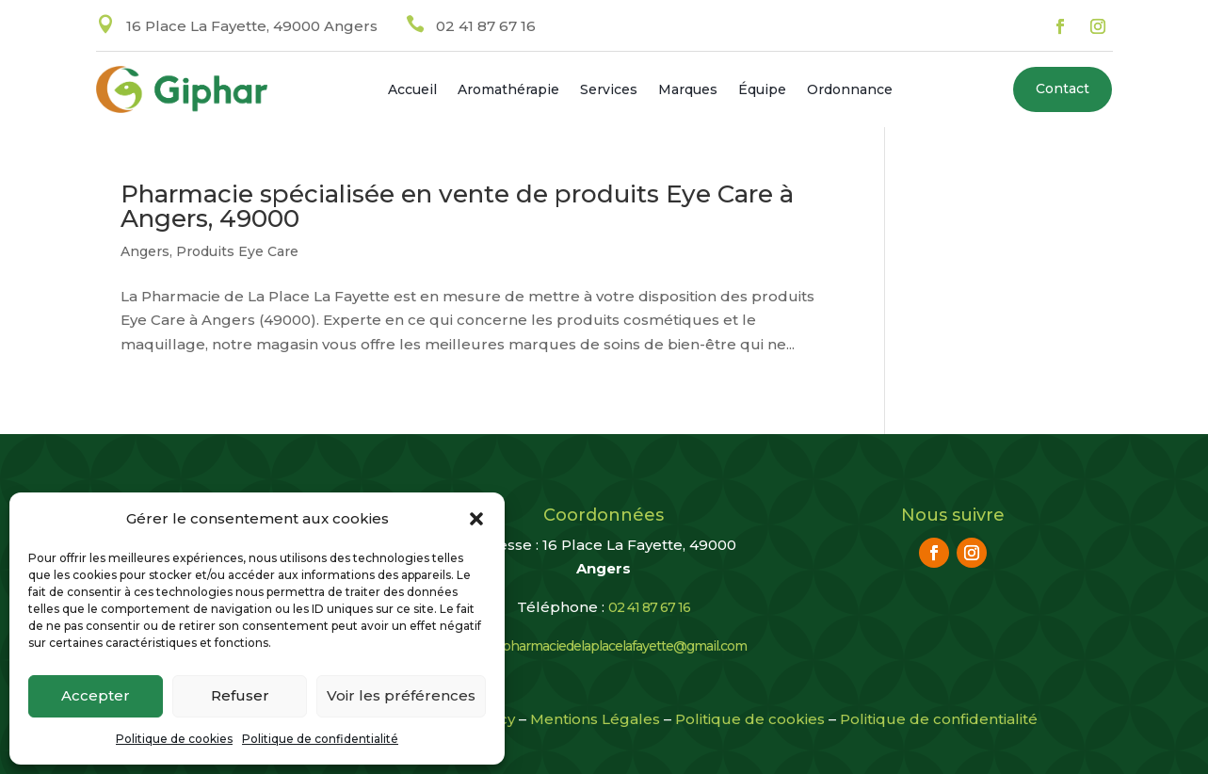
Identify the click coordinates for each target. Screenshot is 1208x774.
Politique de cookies (174, 739)
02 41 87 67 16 (486, 26)
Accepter (95, 695)
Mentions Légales (595, 719)
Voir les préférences (401, 695)
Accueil (412, 90)
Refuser (240, 695)
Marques (687, 90)
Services (608, 90)
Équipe (762, 90)
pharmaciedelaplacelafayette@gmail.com (624, 645)
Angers (145, 251)
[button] (476, 518)
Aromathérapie (508, 90)
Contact (1062, 88)
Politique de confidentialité (320, 739)
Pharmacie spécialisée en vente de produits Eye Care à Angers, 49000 (457, 206)
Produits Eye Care (237, 251)
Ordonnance (850, 90)
